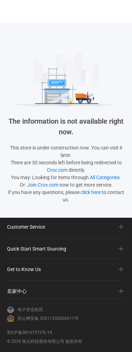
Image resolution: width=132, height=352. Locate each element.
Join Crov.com (42, 185)
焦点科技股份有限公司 (43, 341)
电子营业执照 (30, 309)
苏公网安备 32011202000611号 (48, 318)
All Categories (105, 177)
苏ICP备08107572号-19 (29, 332)
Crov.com (57, 170)
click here (91, 192)
